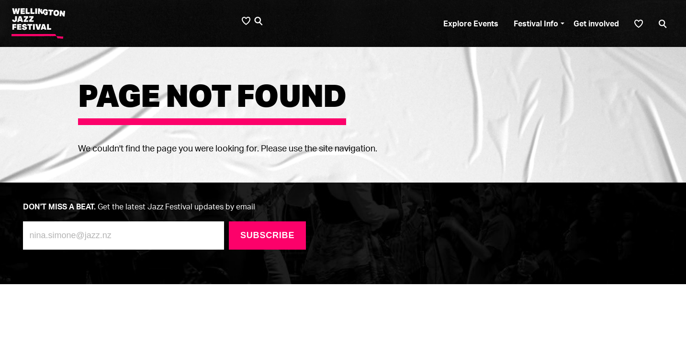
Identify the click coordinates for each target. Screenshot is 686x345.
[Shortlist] (639, 23)
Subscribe (267, 235)
